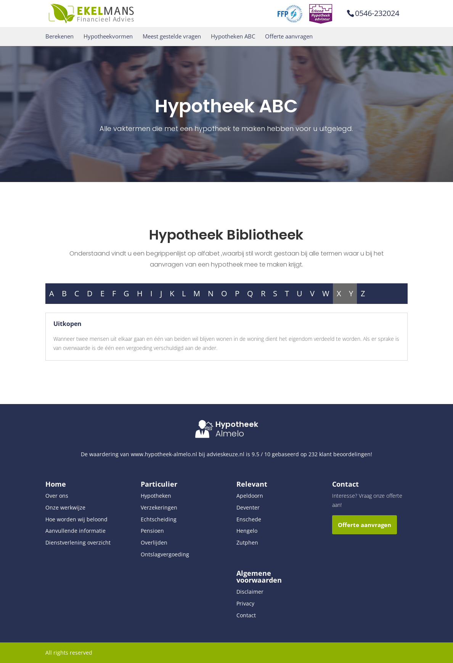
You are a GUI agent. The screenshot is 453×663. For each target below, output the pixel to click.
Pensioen (152, 530)
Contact (246, 615)
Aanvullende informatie (75, 530)
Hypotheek (236, 424)
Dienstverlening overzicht (78, 542)
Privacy (245, 603)
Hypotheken (156, 495)
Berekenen (59, 36)
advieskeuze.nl (225, 454)
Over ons (56, 495)
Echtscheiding (159, 519)
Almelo (229, 433)
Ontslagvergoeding (165, 554)
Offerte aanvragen (289, 36)
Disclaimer (249, 591)
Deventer (248, 507)
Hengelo (246, 530)
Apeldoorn (249, 495)
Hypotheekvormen (108, 36)
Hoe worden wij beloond (76, 519)
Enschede (248, 519)
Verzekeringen (159, 507)
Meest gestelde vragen (172, 36)
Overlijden (154, 542)
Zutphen (247, 542)
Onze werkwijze (65, 507)
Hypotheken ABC (233, 36)
